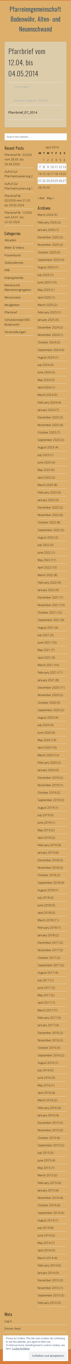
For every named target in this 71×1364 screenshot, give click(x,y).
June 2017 (44, 988)
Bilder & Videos (14, 247)
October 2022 (47, 522)
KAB (7, 270)
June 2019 (44, 822)
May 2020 (44, 740)
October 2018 (47, 875)
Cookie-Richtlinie (21, 1348)
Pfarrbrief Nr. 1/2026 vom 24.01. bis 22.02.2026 (18, 217)
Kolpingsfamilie (14, 278)
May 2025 (44, 290)
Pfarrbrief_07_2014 (22, 112)
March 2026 (45, 215)
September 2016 (49, 1055)
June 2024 (44, 372)
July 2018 (43, 897)
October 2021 (47, 612)
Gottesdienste (14, 262)
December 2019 (48, 777)
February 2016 (47, 1108)
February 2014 (47, 1265)
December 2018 (48, 860)
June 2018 (44, 905)
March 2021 (45, 665)
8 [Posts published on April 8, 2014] (44, 167)
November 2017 (48, 950)
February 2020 (47, 762)
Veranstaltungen (15, 332)
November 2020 (48, 695)
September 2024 (49, 350)
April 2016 (44, 1093)
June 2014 (44, 1235)
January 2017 (46, 1025)
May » (50, 198)
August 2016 (46, 1063)
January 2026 (46, 230)
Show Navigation (57, 34)
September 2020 (49, 710)
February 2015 (47, 1183)
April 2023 (44, 477)
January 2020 (46, 770)
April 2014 (44, 1250)
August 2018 (46, 890)
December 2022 (48, 507)
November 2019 (48, 785)
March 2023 (45, 485)
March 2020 (45, 755)
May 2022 (44, 560)
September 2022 (49, 530)
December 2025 (48, 237)
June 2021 (44, 642)
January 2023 (46, 500)
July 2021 (43, 635)
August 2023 (46, 447)
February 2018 (47, 927)
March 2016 (45, 1100)
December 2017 (48, 942)
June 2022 (44, 552)
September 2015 (49, 1145)
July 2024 (43, 365)
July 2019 (43, 815)
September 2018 (49, 883)
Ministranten (13, 297)
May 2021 (44, 650)
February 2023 (47, 492)
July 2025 (43, 275)
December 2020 (48, 687)
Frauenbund (12, 255)
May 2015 (44, 1168)
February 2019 (47, 845)
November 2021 (48, 605)
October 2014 (47, 1205)
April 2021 (44, 657)
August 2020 (46, 717)
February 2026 (47, 222)
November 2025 (48, 245)
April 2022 (44, 567)
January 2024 (46, 410)
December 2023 (48, 417)
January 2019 (46, 852)
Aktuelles (18, 100)
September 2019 (49, 800)
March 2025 (45, 305)
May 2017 (44, 995)
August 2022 (46, 537)
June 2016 (44, 1077)
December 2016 (48, 1033)
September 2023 (49, 440)
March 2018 (45, 920)
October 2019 (47, 792)
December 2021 (48, 597)
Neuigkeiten (31, 100)
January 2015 (46, 1190)
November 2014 (48, 1198)
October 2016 (47, 1047)
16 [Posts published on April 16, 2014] (48, 174)
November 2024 (48, 335)
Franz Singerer (21, 86)
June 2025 (44, 282)
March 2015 (45, 1175)
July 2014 (43, 1228)
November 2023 (48, 425)
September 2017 (49, 965)
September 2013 (49, 1295)
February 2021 (47, 672)
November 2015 (48, 1130)
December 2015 (48, 1123)
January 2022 (46, 590)
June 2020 (44, 732)
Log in (8, 1321)
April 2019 (44, 837)
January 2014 (46, 1273)
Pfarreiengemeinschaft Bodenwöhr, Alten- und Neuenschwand (35, 18)
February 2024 (47, 402)
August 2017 (46, 972)
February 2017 (47, 1018)
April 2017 (44, 1002)
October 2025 (47, 252)
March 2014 (45, 1258)
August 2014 (46, 1220)
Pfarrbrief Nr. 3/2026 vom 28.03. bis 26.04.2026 (18, 159)
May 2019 (44, 830)
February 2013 (47, 1303)
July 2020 (43, 725)
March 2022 (45, 575)
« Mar (41, 198)
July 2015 (43, 1153)
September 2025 (49, 260)
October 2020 (47, 702)
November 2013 (48, 1288)
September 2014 (49, 1213)
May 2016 (44, 1085)
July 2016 (43, 1070)
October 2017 (47, 958)
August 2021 (46, 627)
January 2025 (46, 320)
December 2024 (48, 327)
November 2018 (48, 867)
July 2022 (43, 545)
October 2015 (47, 1138)
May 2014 (44, 1243)
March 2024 (45, 395)
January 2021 (46, 680)
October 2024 (47, 342)
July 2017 (43, 980)
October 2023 (47, 432)
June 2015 (44, 1160)
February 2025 (47, 312)
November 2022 (48, 515)
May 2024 (44, 380)
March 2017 (45, 1010)
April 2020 (44, 747)
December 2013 (48, 1280)
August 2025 (46, 267)
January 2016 (46, 1115)
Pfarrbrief (43, 100)
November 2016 (48, 1040)
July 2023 (43, 455)
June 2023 (44, 462)
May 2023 (44, 470)
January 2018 (46, 935)
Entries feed (12, 1328)
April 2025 (44, 297)
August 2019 (46, 807)
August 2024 (46, 357)
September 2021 (49, 620)
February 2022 (47, 582)
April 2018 (44, 912)
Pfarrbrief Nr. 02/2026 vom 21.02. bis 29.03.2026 (18, 200)
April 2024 (44, 387)
